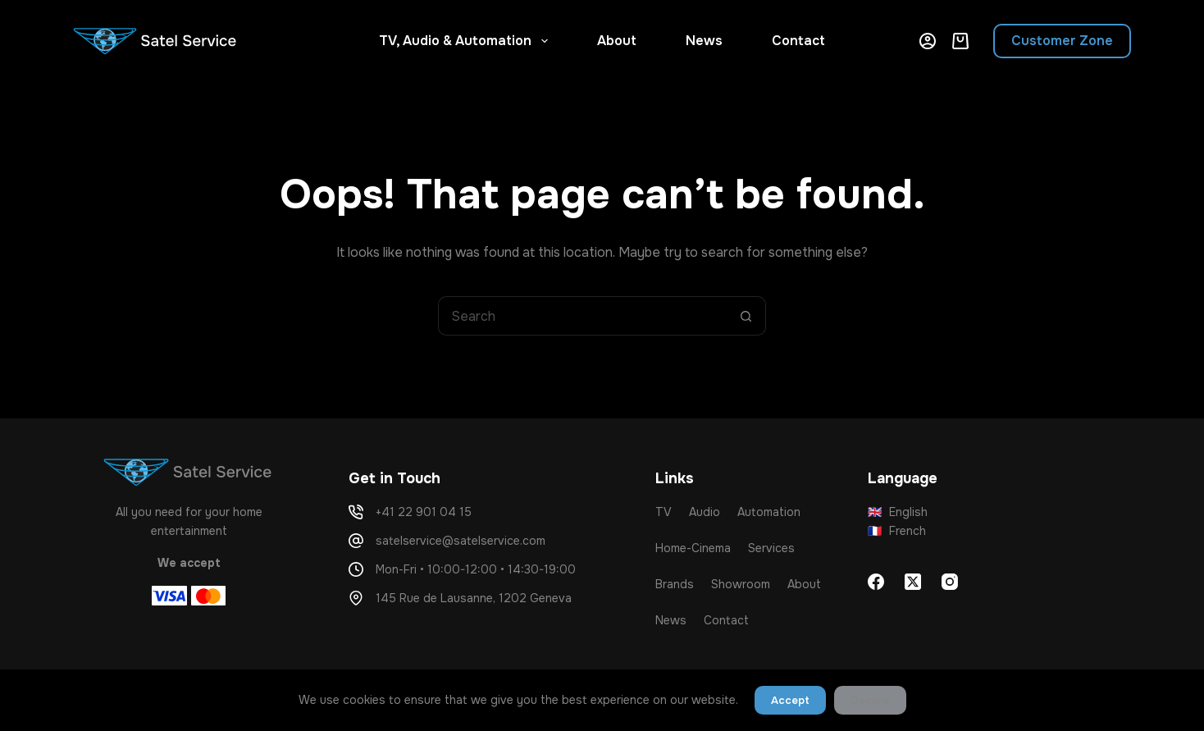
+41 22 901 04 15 (424, 512)
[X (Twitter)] (913, 581)
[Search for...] (582, 316)
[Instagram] (950, 581)
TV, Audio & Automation (466, 41)
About (616, 40)
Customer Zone (1062, 40)
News (704, 40)
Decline (870, 700)
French (897, 530)
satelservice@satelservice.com (460, 540)
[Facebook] (876, 581)
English (898, 512)
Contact (798, 40)
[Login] (927, 41)
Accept (790, 700)
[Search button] (746, 316)
